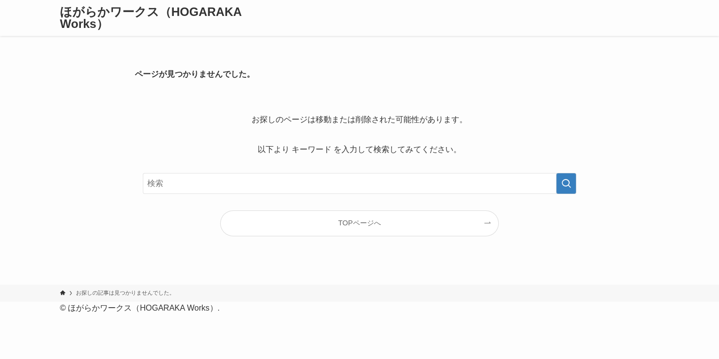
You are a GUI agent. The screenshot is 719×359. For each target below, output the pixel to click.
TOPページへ (359, 223)
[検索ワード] (359, 183)
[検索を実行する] (566, 183)
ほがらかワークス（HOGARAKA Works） (150, 18)
